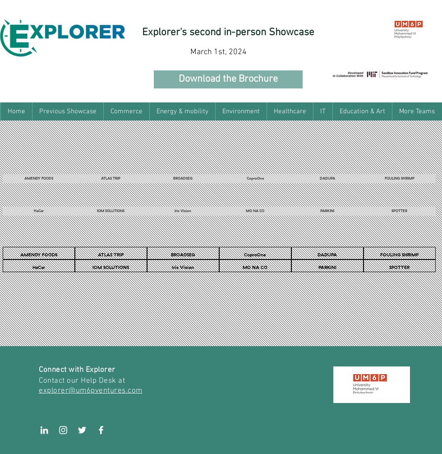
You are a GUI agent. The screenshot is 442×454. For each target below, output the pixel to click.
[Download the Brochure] (228, 79)
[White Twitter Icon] (82, 430)
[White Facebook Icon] (101, 430)
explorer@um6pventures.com (91, 390)
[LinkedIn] (44, 430)
